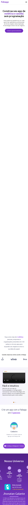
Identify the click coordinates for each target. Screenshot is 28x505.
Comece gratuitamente (14, 30)
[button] (13, 402)
